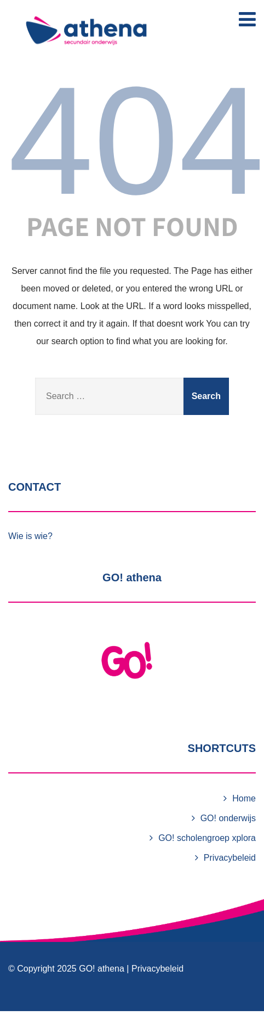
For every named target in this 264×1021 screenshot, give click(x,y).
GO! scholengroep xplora (207, 838)
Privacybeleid (230, 857)
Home (244, 798)
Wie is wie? (30, 536)
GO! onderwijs (228, 818)
